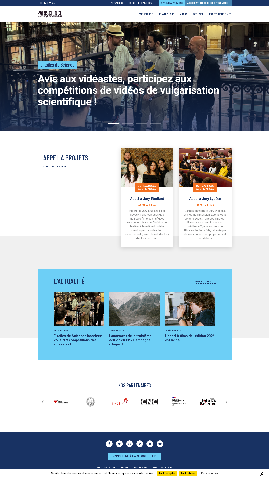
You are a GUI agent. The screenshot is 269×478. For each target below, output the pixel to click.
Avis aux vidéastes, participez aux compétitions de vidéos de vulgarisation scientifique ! (128, 90)
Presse (132, 3)
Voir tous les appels (56, 166)
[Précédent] (42, 401)
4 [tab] (155, 123)
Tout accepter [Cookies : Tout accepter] (167, 473)
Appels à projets (172, 3)
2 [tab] (127, 123)
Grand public (166, 14)
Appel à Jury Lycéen (205, 199)
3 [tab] (141, 123)
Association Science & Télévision (208, 3)
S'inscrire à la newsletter (134, 456)
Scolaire (198, 14)
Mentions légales (162, 467)
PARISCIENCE (146, 14)
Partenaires (140, 467)
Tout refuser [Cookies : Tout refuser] (188, 473)
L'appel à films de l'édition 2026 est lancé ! (189, 338)
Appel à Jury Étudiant (147, 199)
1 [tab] (113, 123)
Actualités (116, 3)
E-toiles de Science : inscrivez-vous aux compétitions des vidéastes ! (78, 340)
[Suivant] (226, 401)
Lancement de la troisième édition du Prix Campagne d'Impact (130, 340)
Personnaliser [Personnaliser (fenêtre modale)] (209, 473)
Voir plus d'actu (205, 281)
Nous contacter (106, 467)
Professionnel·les (220, 14)
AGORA (183, 14)
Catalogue (147, 3)
